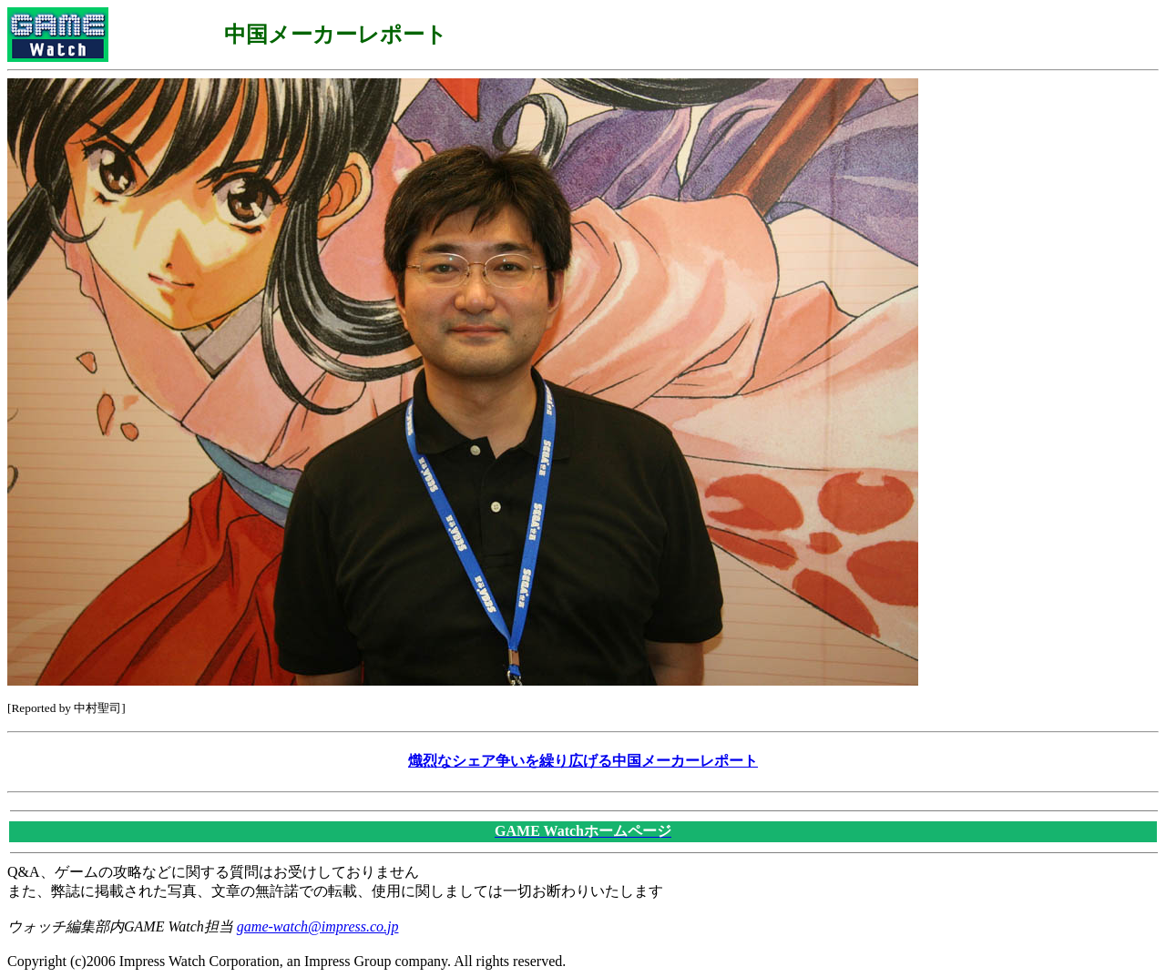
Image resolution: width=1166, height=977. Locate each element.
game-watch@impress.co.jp (318, 926)
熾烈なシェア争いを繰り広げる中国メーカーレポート (583, 760)
